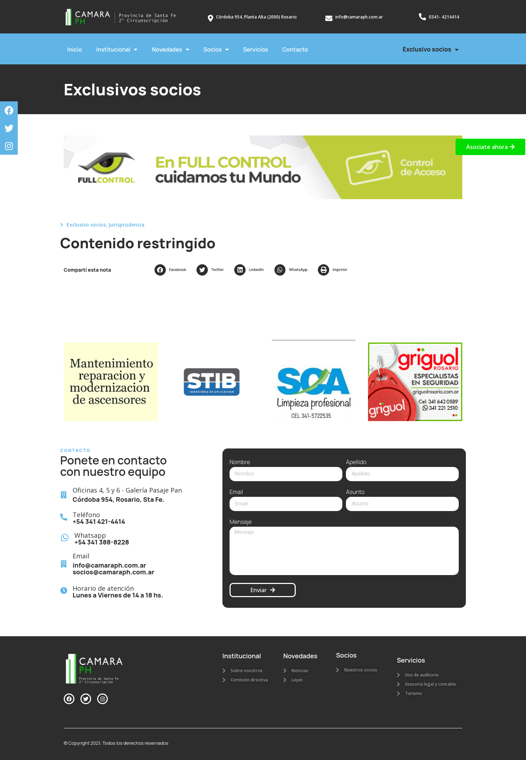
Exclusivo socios (431, 49)
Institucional (116, 49)
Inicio (74, 49)
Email (236, 492)
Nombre (240, 462)
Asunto (355, 492)
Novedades (170, 49)
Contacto (295, 49)
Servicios (255, 49)
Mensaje (241, 522)
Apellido (356, 462)
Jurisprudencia (126, 224)
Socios (216, 49)
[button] (172, 270)
